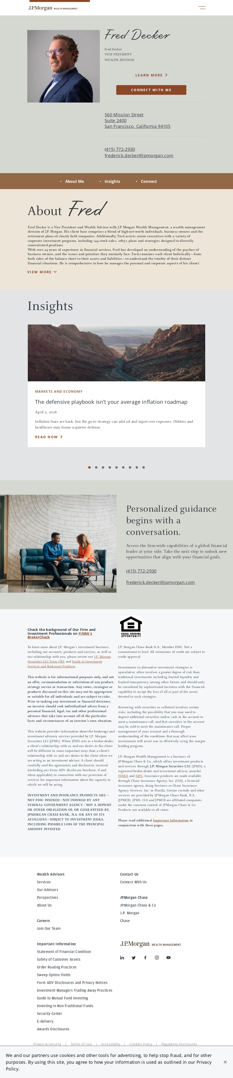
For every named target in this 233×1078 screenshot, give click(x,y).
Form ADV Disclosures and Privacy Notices (72, 983)
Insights (112, 181)
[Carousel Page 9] (143, 467)
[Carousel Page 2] (96, 467)
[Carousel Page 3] (103, 467)
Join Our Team (49, 928)
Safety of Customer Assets (58, 959)
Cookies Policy (141, 1044)
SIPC (139, 776)
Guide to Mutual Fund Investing (62, 998)
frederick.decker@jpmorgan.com (139, 155)
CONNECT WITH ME (151, 90)
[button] (225, 1062)
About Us (44, 905)
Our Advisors (47, 890)
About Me (74, 181)
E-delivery (45, 1021)
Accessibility (110, 1044)
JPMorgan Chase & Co (138, 905)
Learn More (149, 75)
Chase (125, 921)
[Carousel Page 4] (110, 467)
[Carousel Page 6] (123, 467)
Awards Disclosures (53, 1029)
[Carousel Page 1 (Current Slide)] (89, 467)
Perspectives (47, 898)
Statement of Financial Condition (64, 952)
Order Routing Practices (57, 967)
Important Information (171, 820)
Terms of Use (81, 1044)
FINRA (123, 776)
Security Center (49, 1014)
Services (44, 882)
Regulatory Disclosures (179, 1044)
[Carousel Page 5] (116, 467)
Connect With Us (133, 882)
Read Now (46, 437)
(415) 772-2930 (141, 571)
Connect (149, 181)
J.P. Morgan (129, 913)
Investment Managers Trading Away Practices (74, 990)
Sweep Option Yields (54, 975)
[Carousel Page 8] (137, 467)
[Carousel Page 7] (130, 467)
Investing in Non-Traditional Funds (65, 1006)
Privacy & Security (47, 1044)
